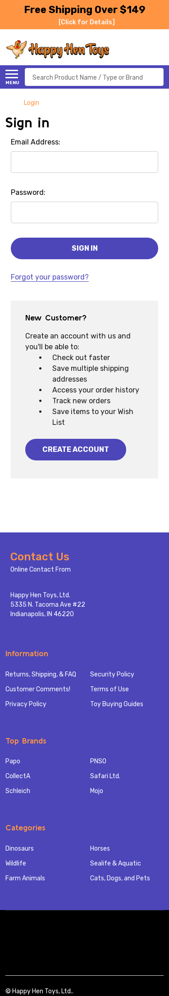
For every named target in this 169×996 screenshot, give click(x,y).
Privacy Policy (25, 704)
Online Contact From (40, 569)
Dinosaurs (19, 848)
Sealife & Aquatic (115, 863)
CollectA (17, 776)
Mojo (96, 791)
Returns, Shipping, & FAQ (40, 674)
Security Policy (112, 674)
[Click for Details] (87, 22)
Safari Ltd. (105, 776)
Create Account (75, 449)
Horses (100, 848)
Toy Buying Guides (116, 704)
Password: (28, 192)
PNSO (98, 761)
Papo (12, 761)
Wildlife (15, 863)
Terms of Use (109, 689)
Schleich (17, 791)
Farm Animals (25, 878)
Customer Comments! (37, 689)
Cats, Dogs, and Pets (120, 878)
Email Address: (35, 142)
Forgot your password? (50, 277)
